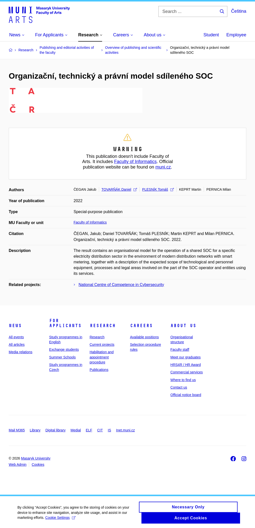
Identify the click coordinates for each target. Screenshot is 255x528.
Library (35, 430)
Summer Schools (62, 357)
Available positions (144, 337)
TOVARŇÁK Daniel (119, 189)
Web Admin (17, 465)
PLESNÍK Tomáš (158, 189)
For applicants (65, 323)
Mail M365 (17, 430)
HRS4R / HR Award (185, 365)
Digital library (55, 430)
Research (103, 325)
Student (211, 34)
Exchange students (64, 350)
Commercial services (186, 372)
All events (16, 337)
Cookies (38, 465)
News (15, 325)
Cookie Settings (60, 520)
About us (183, 325)
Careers (141, 325)
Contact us (178, 387)
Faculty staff (179, 350)
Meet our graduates (185, 357)
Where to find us (183, 380)
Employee (236, 34)
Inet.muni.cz (125, 430)
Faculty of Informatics (135, 161)
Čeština (238, 11)
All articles (17, 345)
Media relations (20, 352)
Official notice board (185, 395)
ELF (89, 430)
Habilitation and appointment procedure (102, 357)
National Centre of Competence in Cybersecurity (121, 285)
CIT (100, 430)
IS (109, 430)
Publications (99, 370)
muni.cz (163, 167)
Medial (75, 430)
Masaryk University (35, 458)
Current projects (102, 345)
